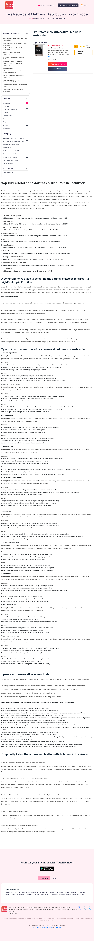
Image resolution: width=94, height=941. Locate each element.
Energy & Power (15, 163)
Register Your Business (68, 5)
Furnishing (82, 892)
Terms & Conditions (47, 927)
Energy (67, 892)
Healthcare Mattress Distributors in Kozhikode (15, 44)
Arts (19, 892)
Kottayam (15, 128)
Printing (61, 894)
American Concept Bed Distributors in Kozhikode (11, 81)
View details (58, 69)
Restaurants (34, 892)
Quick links (44, 878)
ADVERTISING (28, 897)
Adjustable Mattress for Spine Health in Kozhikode (13, 72)
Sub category (15, 168)
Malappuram (15, 116)
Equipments (20, 894)
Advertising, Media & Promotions (15, 138)
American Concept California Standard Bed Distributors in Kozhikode (13, 63)
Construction (15, 897)
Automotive (15, 148)
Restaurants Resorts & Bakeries (15, 151)
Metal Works (44, 894)
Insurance (74, 892)
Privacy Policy (36, 927)
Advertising (9, 892)
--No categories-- (9, 172)
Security (68, 894)
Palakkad (15, 119)
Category (15, 134)
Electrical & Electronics (15, 160)
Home (31, 18)
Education (52, 892)
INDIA (85, 5)
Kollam (15, 125)
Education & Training (15, 157)
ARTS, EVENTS (38, 897)
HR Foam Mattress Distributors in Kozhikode (14, 49)
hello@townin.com (46, 5)
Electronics (60, 892)
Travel (82, 894)
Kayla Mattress (8, 68)
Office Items (53, 894)
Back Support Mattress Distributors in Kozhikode (15, 39)
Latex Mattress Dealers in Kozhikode (12, 53)
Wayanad (15, 122)
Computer (75, 894)
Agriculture (29, 894)
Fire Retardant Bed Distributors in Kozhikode (14, 76)
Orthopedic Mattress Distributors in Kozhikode (15, 85)
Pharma (36, 894)
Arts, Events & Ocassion (15, 144)
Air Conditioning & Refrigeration (15, 141)
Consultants (43, 892)
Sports (7, 897)
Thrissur (15, 112)
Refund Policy (58, 927)
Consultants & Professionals (15, 154)
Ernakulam (15, 106)
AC (15, 892)
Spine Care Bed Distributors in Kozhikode (13, 58)
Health (7, 894)
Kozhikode (15, 103)
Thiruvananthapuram (15, 109)
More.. (50, 56)
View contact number (58, 64)
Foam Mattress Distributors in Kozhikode (13, 90)
